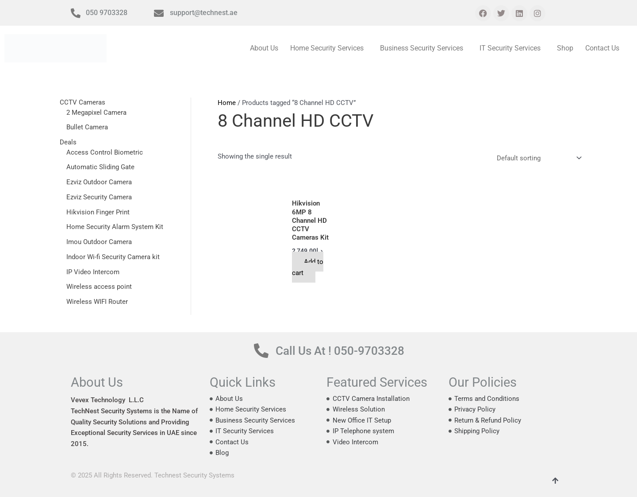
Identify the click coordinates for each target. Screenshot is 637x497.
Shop (565, 48)
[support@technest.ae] (159, 13)
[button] (331, 48)
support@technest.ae (204, 12)
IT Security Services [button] (510, 48)
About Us (266, 48)
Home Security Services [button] (328, 48)
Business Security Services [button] (422, 48)
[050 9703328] (76, 13)
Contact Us (602, 48)
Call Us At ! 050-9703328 (342, 351)
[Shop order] (537, 159)
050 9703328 (106, 12)
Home (227, 103)
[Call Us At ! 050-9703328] (261, 350)
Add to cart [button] (308, 267)
